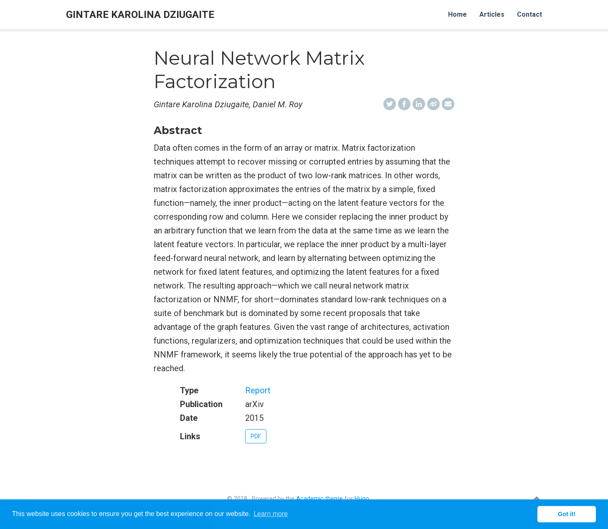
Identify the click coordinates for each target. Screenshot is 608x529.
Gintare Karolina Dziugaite (140, 14)
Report (258, 390)
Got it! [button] (566, 514)
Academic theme (319, 498)
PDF (256, 436)
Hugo (362, 498)
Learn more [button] (270, 513)
